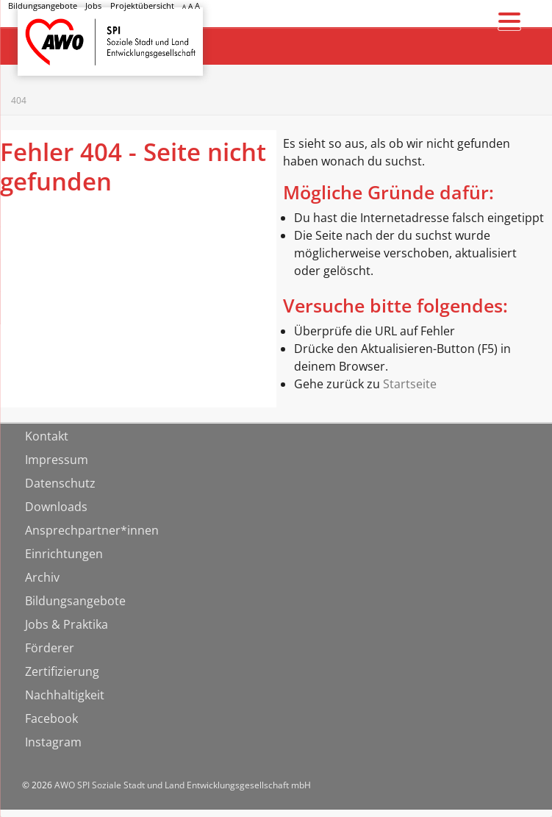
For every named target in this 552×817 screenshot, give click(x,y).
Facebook (51, 718)
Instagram (53, 742)
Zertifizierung (62, 671)
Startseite (55, 28)
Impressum (56, 460)
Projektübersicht (142, 5)
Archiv (42, 577)
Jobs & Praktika (66, 624)
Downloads (56, 507)
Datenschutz (60, 483)
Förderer (49, 648)
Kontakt (46, 436)
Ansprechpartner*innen (92, 530)
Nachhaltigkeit (64, 695)
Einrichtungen (64, 554)
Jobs (93, 5)
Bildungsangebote (42, 5)
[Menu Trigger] (510, 20)
